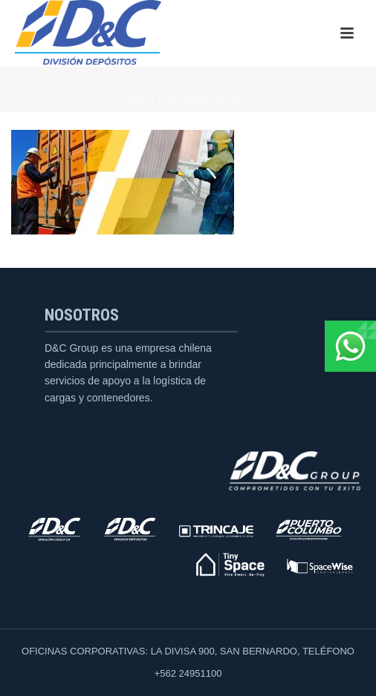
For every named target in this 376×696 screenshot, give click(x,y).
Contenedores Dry (202, 100)
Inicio (142, 100)
